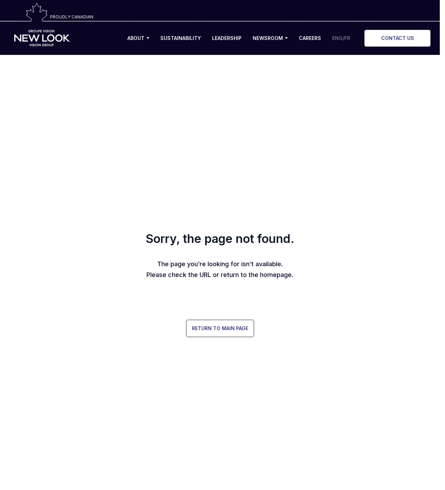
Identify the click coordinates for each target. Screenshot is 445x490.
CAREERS (310, 38)
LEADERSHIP (227, 38)
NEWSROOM (270, 38)
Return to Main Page (220, 328)
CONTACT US (397, 38)
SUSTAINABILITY (180, 38)
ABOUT (138, 38)
